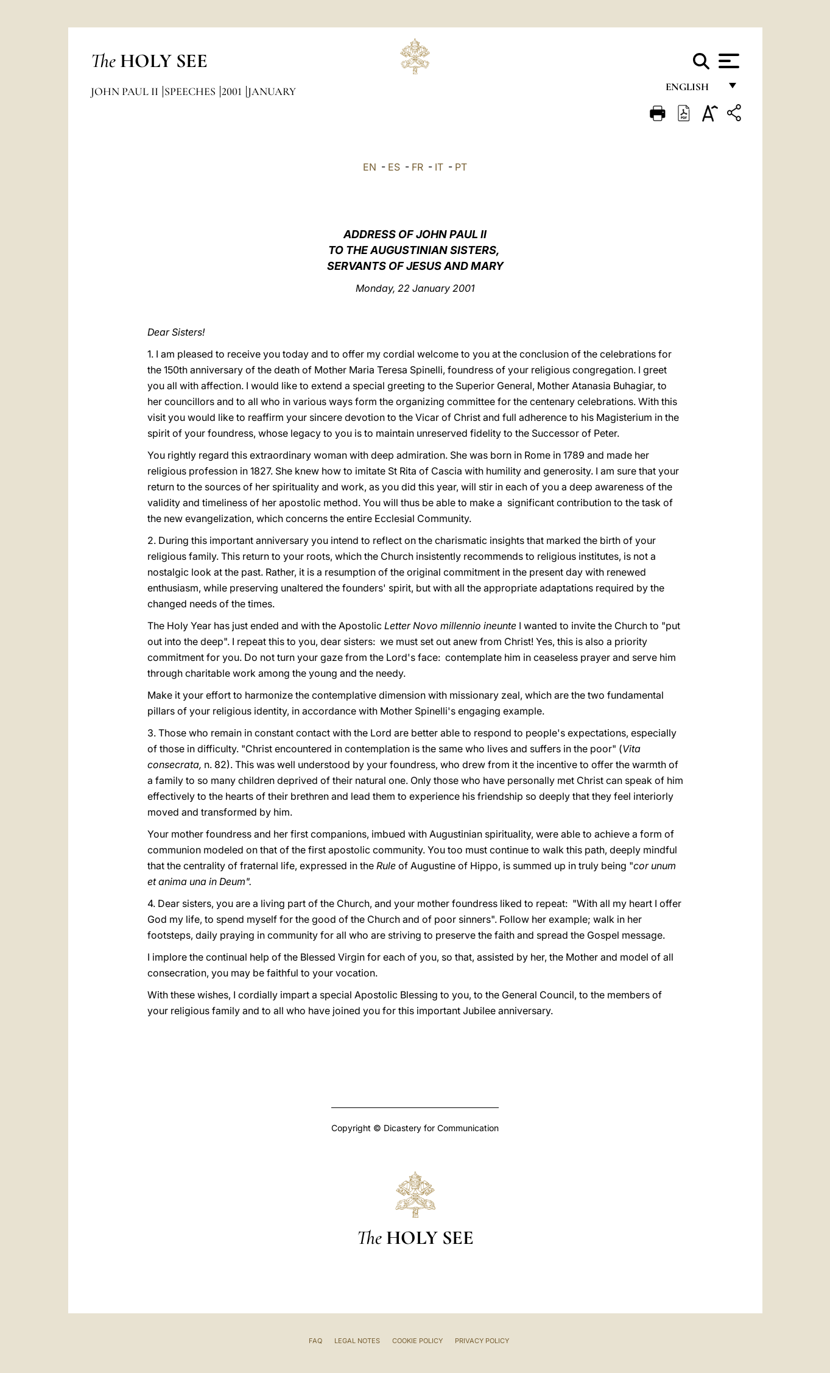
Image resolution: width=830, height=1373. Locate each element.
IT (439, 167)
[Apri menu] (727, 61)
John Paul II (126, 91)
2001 (233, 91)
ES (394, 167)
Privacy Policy (482, 1340)
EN (369, 167)
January (272, 91)
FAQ (315, 1340)
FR (417, 167)
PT (461, 167)
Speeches (191, 91)
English (692, 89)
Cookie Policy (417, 1340)
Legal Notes (357, 1340)
